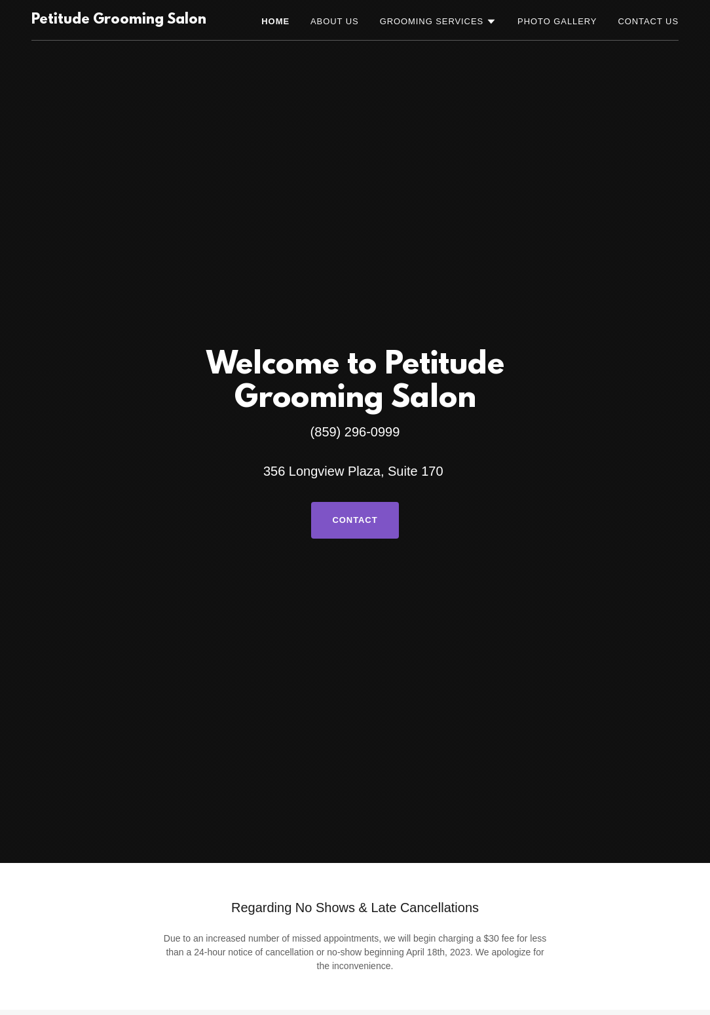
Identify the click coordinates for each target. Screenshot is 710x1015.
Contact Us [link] (648, 21)
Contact (354, 520)
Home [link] (275, 21)
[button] (438, 21)
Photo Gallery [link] (557, 21)
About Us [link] (334, 21)
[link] (118, 20)
